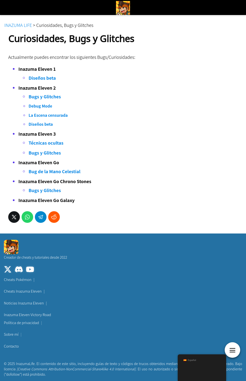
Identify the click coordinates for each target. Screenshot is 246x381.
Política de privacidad (21, 322)
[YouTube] (30, 269)
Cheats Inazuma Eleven (23, 291)
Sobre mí (11, 334)
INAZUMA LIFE (18, 25)
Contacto (11, 346)
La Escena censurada (48, 115)
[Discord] (19, 269)
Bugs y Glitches (45, 96)
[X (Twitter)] (8, 269)
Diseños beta (42, 78)
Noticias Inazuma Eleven (24, 302)
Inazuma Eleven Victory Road (27, 314)
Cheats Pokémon (17, 279)
